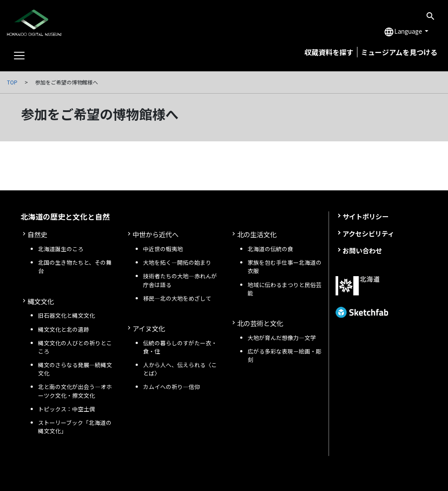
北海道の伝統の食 (270, 249)
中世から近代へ (155, 234)
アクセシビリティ (368, 233)
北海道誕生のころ (61, 249)
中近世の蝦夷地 (163, 249)
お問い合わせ (362, 250)
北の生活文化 (256, 234)
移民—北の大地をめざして (177, 298)
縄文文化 (41, 301)
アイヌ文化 (149, 328)
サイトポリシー (365, 216)
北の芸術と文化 (260, 323)
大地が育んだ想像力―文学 (282, 337)
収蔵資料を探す (329, 52)
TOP (12, 82)
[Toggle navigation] (19, 55)
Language (404, 32)
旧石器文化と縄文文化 (66, 315)
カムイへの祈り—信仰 (171, 386)
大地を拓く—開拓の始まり (177, 262)
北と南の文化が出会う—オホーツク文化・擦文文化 (75, 390)
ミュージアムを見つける (399, 52)
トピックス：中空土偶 (66, 409)
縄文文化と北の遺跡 (63, 329)
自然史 (37, 234)
